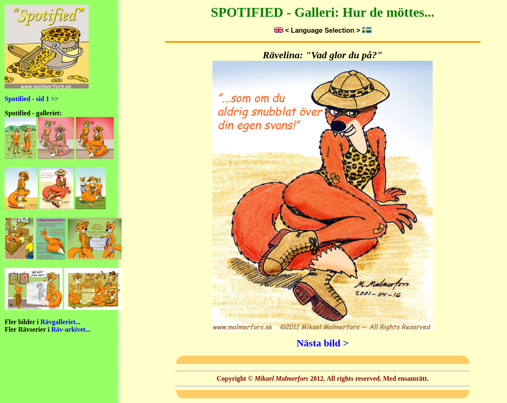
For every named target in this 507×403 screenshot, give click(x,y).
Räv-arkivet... (71, 329)
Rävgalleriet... (60, 321)
